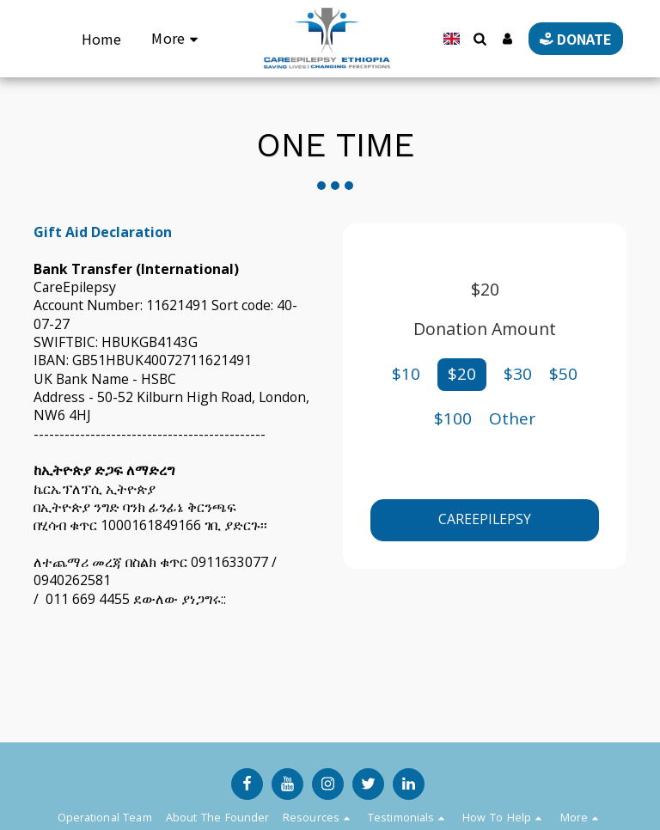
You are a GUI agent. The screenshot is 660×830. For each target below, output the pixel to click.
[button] (473, 39)
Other (512, 419)
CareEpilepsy (484, 519)
